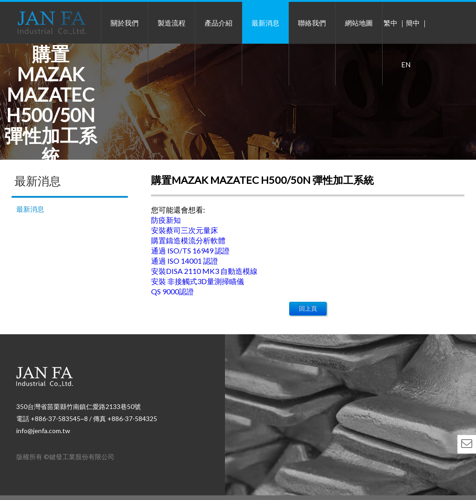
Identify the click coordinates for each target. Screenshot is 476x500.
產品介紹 (218, 23)
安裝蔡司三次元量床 (184, 230)
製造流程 (171, 23)
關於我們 (125, 23)
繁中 (390, 23)
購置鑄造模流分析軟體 (188, 240)
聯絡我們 (312, 23)
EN (405, 64)
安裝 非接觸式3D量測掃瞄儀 (197, 281)
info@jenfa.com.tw (43, 431)
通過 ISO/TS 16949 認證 (190, 250)
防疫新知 (166, 219)
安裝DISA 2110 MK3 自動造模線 (204, 270)
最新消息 (265, 23)
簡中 (413, 23)
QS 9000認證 (172, 291)
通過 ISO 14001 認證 (184, 260)
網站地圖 (359, 23)
